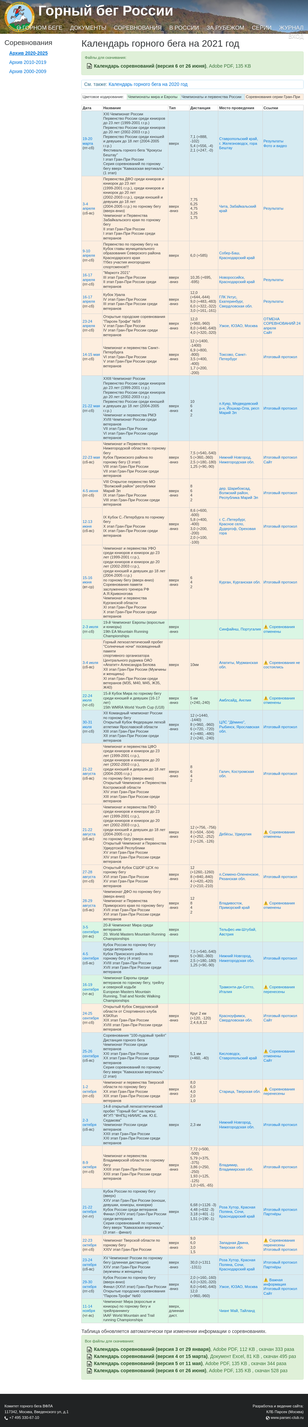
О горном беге (39, 28)
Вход (296, 36)
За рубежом (225, 28)
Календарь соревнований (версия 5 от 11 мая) (148, 1363)
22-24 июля (87, 698)
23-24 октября (89, 1262)
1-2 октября (89, 1089)
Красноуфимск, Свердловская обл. (236, 1018)
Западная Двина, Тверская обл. (234, 1245)
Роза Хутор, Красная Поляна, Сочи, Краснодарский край (237, 1211)
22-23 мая (91, 457)
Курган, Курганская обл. (240, 582)
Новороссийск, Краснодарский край (237, 279)
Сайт (267, 332)
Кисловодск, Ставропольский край (238, 1056)
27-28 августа (89, 874)
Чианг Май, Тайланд (237, 1311)
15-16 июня (87, 580)
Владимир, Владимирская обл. (236, 1167)
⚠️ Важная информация (274, 1282)
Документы (88, 28)
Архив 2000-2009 (27, 71)
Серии (262, 28)
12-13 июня (87, 524)
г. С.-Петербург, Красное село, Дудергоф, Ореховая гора (237, 526)
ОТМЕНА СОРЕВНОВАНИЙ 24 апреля (282, 323)
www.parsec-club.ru (287, 1418)
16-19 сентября (91, 987)
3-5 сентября (91, 929)
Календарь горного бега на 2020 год (148, 84)
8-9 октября (89, 1164)
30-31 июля (87, 724)
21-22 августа (89, 771)
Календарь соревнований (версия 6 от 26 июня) (150, 66)
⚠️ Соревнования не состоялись (281, 665)
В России (184, 28)
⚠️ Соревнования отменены (279, 629)
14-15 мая (91, 354)
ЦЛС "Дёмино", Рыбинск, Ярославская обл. (239, 726)
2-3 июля (90, 627)
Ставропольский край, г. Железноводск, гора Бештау (238, 143)
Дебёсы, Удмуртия (235, 834)
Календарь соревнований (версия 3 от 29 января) (152, 1349)
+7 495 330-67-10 (24, 1418)
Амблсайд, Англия (235, 700)
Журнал (291, 28)
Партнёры (272, 1214)
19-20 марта (88, 141)
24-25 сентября (91, 1015)
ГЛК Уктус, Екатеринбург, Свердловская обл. (236, 301)
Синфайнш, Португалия (240, 629)
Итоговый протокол (280, 357)
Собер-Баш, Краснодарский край (237, 255)
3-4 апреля (89, 206)
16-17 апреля (89, 277)
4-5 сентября (91, 956)
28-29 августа (89, 903)
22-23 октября (89, 1242)
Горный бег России (105, 11)
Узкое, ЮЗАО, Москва (238, 326)
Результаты (273, 141)
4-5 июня (90, 491)
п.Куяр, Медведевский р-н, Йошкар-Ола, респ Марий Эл (239, 408)
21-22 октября (89, 1209)
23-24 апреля (89, 323)
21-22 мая (91, 406)
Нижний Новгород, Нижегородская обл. (237, 459)
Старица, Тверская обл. (240, 1091)
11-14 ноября (89, 1308)
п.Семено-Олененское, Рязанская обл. (239, 876)
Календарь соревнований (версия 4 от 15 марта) (150, 1356)
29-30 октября (89, 1284)
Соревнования (138, 28)
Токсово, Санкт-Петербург (233, 356)
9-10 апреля (89, 253)
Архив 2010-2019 (27, 62)
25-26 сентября (91, 1053)
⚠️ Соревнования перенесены (279, 989)
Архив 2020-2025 (28, 53)
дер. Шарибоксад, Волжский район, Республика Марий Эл (238, 493)
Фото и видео (275, 146)
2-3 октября (89, 1122)
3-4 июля (90, 663)
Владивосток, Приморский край (234, 905)
